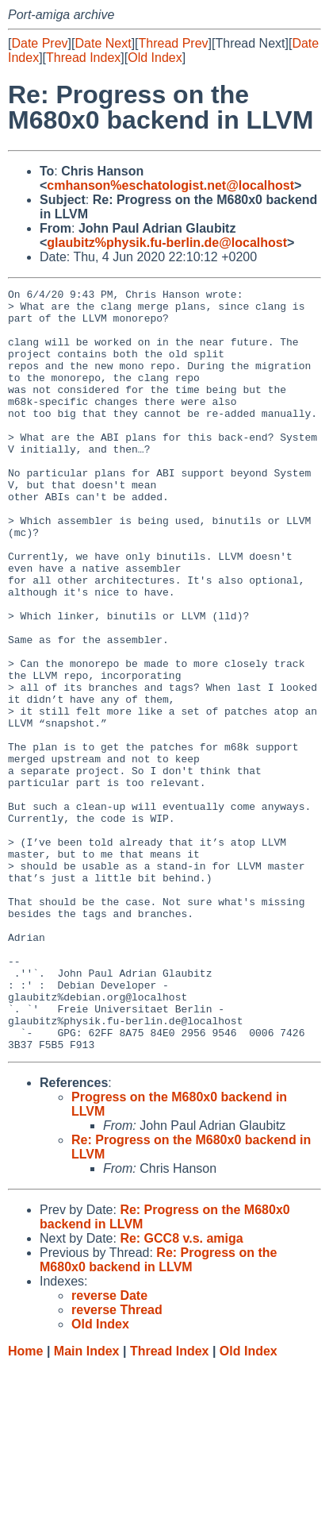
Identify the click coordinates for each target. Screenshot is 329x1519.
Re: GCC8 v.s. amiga (181, 1391)
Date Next (103, 43)
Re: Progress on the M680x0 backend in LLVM (158, 1412)
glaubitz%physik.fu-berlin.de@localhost (167, 242)
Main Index (87, 1503)
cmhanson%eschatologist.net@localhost (170, 185)
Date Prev (39, 43)
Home (25, 1503)
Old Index (155, 57)
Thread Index (83, 57)
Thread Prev (173, 43)
